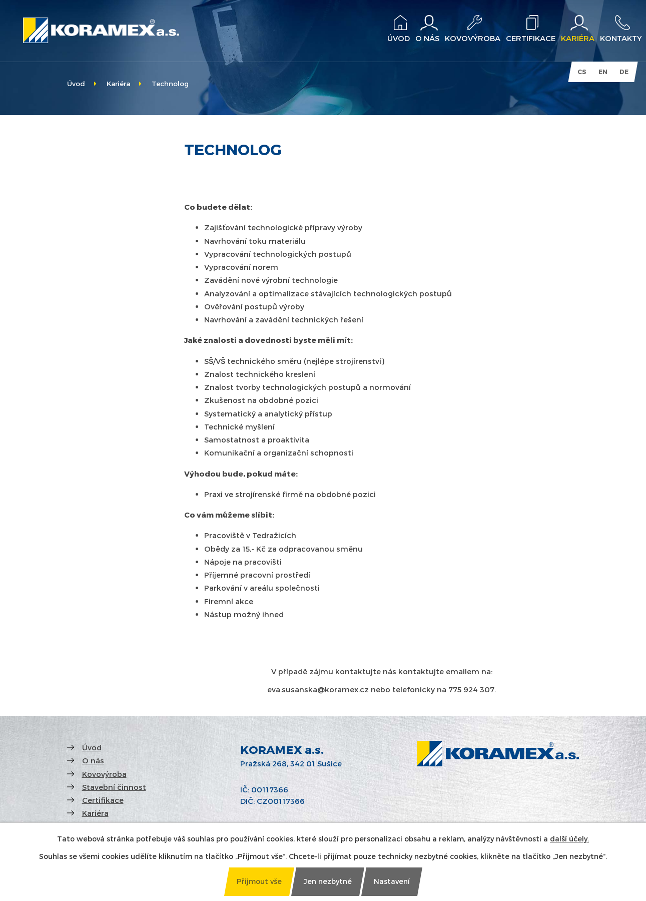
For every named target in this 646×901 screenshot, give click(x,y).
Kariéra (118, 83)
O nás (93, 760)
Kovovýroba (104, 773)
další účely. (569, 838)
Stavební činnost (114, 786)
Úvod (76, 83)
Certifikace (103, 799)
